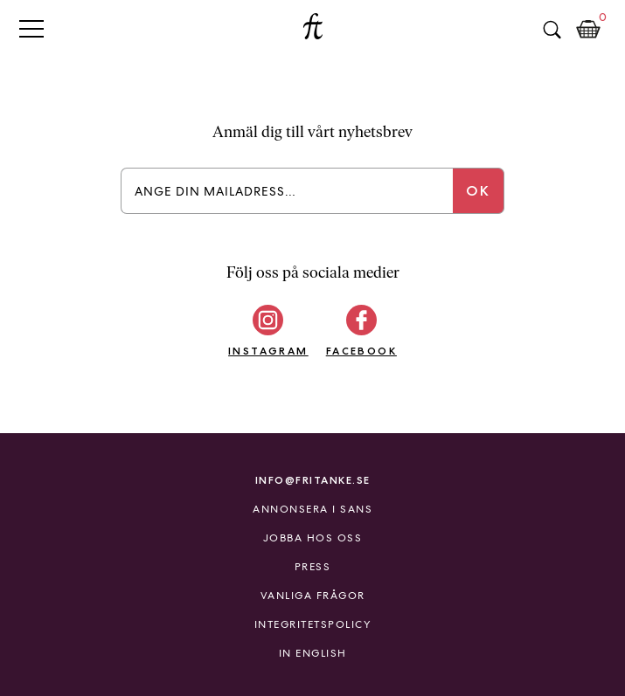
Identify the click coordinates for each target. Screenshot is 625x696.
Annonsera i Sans (312, 509)
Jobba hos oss (313, 538)
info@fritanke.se (313, 479)
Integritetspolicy (313, 624)
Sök (551, 29)
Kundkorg (588, 29)
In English (313, 653)
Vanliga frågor (312, 596)
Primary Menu (31, 28)
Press (313, 567)
